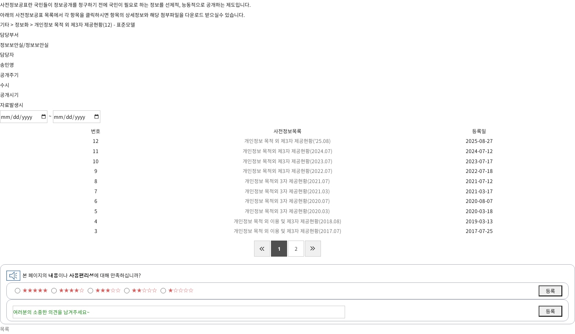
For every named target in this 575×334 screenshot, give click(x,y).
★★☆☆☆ (144, 290)
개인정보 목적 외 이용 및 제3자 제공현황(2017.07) (287, 231)
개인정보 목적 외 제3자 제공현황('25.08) (287, 141)
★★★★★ (35, 290)
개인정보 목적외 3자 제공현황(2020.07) (287, 201)
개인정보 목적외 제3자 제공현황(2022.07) (287, 171)
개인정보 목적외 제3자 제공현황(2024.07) (287, 151)
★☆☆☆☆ (181, 290)
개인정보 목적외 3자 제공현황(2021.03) (287, 191)
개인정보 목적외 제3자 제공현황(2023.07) (287, 161)
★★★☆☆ (108, 290)
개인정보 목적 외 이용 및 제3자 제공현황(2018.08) (287, 221)
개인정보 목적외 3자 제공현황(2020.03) (287, 211)
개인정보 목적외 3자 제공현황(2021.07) (287, 181)
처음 (262, 249)
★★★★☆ (71, 290)
